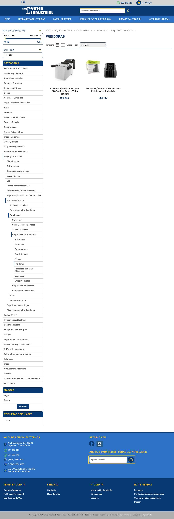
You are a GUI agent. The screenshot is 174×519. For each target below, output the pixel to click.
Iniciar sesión (43, 3)
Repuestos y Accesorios (23, 291)
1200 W (11, 55)
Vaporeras (19, 276)
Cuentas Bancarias (12, 490)
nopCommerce (125, 515)
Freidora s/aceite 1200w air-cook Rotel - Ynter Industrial (108, 94)
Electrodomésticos (15, 200)
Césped (7, 335)
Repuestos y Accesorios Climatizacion (24, 195)
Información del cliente (101, 490)
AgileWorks (147, 515)
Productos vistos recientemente (149, 494)
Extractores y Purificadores (22, 210)
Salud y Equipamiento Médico (17, 354)
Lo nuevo (138, 490)
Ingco (6, 395)
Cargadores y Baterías (14, 147)
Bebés (7, 93)
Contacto (51, 490)
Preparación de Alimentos (24, 235)
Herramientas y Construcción (17, 344)
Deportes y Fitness (12, 88)
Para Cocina (15, 215)
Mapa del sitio (53, 494)
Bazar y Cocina (13, 176)
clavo (7, 420)
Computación (10, 127)
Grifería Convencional (14, 349)
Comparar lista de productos (147, 498)
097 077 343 (126, 3)
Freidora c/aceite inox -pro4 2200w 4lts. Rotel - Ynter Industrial (66, 94)
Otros (12, 295)
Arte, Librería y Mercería (15, 369)
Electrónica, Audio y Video (16, 68)
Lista (62, 44)
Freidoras (19, 264)
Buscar (137, 502)
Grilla (57, 44)
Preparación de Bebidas (23, 286)
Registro (27, 3)
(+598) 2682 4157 (16, 464)
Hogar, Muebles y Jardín (15, 117)
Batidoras (19, 244)
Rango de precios (14, 30)
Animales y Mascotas (13, 78)
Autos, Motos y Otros (13, 132)
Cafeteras (16, 220)
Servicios (8, 112)
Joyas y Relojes (11, 142)
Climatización (13, 161)
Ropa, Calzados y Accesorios (17, 103)
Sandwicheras (21, 254)
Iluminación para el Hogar (18, 171)
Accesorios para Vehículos (16, 151)
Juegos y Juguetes (13, 83)
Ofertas (7, 374)
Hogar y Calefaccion (13, 156)
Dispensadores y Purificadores (21, 310)
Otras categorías (11, 137)
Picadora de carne (18, 300)
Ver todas (23, 406)
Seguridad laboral (12, 325)
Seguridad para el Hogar (18, 305)
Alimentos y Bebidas (13, 98)
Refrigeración (13, 166)
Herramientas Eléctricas (15, 320)
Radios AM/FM (10, 315)
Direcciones (96, 494)
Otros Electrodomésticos (18, 186)
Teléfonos (8, 359)
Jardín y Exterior (12, 122)
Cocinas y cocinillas (18, 205)
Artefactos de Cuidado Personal (21, 191)
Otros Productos (22, 281)
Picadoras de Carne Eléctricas (24, 270)
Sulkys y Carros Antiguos (15, 330)
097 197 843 (13, 450)
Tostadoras (20, 239)
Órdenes (95, 498)
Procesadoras (21, 249)
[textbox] (102, 10)
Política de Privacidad (14, 494)
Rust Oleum (9, 383)
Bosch (7, 400)
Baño (9, 181)
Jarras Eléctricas (20, 230)
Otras (6, 364)
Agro (6, 108)
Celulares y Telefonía (13, 73)
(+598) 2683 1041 (16, 459)
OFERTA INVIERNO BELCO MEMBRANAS (22, 378)
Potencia (8, 49)
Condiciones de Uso (13, 498)
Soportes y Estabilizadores (16, 339)
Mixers (18, 259)
